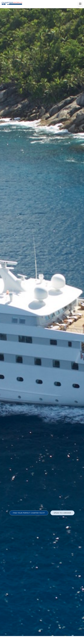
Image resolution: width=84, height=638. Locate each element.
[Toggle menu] (80, 4)
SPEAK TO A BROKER (62, 513)
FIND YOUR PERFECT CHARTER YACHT (29, 513)
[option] (42, 319)
